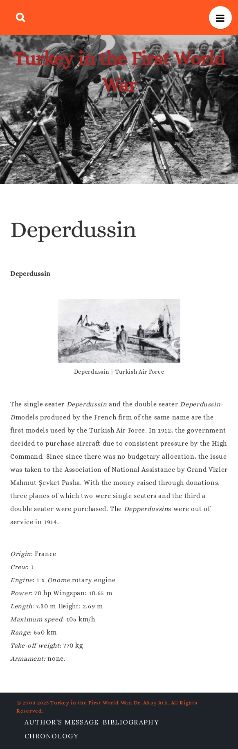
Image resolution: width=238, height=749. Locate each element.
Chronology (52, 736)
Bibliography (131, 722)
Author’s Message (62, 722)
